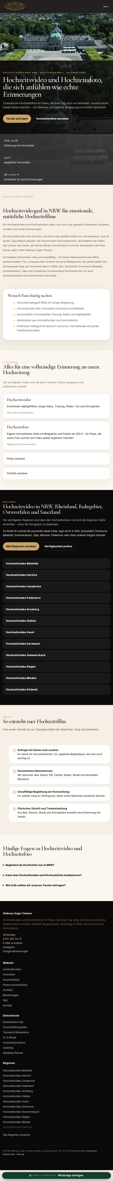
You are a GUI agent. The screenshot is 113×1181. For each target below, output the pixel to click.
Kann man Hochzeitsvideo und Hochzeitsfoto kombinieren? (44, 875)
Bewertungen (11, 995)
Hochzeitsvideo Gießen (21, 620)
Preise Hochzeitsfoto (15, 984)
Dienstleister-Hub (13, 1022)
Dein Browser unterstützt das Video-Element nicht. (56, 37)
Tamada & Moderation (16, 1032)
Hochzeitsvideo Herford (21, 575)
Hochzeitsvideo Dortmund (23, 643)
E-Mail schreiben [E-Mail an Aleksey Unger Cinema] (13, 943)
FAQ (5, 1000)
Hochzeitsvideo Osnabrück (23, 586)
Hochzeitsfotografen (15, 1027)
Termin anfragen (17, 118)
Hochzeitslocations (14, 1042)
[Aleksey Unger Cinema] (20, 6)
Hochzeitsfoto (11, 979)
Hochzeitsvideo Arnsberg (22, 609)
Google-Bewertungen (15, 951)
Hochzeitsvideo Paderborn (23, 597)
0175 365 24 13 (12, 938)
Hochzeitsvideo (12, 969)
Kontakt (7, 1005)
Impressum (92, 1151)
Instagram (9, 947)
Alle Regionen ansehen (21, 546)
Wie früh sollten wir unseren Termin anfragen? (36, 885)
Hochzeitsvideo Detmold (22, 689)
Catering (8, 1047)
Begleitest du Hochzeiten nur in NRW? (30, 865)
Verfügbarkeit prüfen (58, 546)
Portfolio (8, 990)
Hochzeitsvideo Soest (20, 632)
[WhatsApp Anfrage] (56, 1175)
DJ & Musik (9, 1037)
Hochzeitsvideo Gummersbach (25, 655)
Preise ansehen (16, 458)
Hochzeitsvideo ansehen (52, 118)
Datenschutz (9, 1154)
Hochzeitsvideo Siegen (21, 666)
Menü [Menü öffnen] (105, 6)
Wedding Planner (13, 1052)
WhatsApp (9, 934)
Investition (9, 974)
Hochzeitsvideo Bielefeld (22, 563)
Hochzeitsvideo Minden (21, 678)
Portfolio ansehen (17, 473)
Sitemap (20, 1154)
